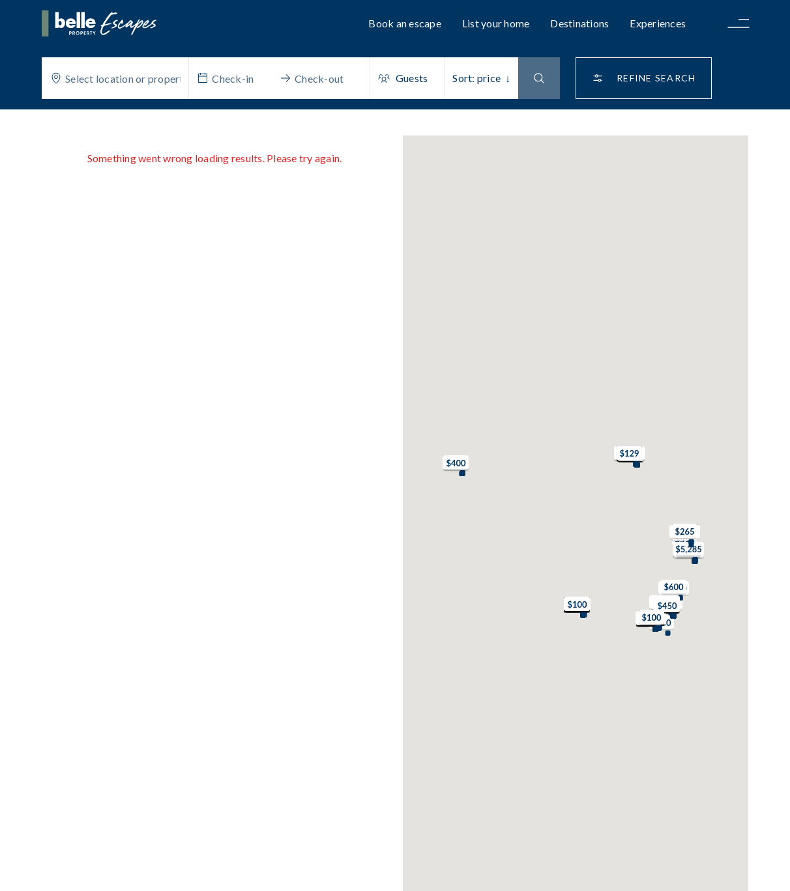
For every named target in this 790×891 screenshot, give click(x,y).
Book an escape (404, 23)
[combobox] (123, 78)
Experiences (658, 23)
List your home (496, 23)
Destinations (579, 23)
